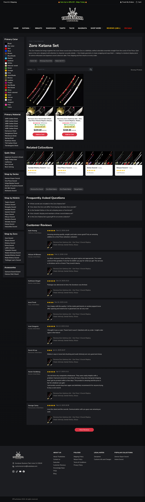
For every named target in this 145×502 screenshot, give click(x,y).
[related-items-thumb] (40, 158)
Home (15, 28)
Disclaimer (97, 457)
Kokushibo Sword (11, 227)
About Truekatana (59, 457)
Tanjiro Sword (10, 202)
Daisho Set (33, 61)
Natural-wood (13, 66)
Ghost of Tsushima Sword (14, 186)
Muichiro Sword (10, 219)
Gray (9, 73)
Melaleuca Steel (11, 136)
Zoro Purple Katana (65, 189)
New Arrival (9, 164)
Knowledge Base (59, 468)
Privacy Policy (78, 465)
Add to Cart (40, 134)
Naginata (82, 28)
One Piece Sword (11, 181)
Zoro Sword (9, 238)
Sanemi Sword (10, 212)
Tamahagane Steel (11, 146)
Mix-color (11, 46)
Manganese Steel (11, 133)
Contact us (56, 459)
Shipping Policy (78, 457)
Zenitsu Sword (10, 205)
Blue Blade (11, 56)
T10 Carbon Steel (11, 143)
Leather (10, 80)
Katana (26, 28)
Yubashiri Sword (10, 250)
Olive (9, 90)
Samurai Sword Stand (12, 272)
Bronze (10, 78)
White (10, 63)
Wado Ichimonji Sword (13, 253)
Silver (10, 100)
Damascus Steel (10, 131)
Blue (9, 51)
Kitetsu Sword (10, 243)
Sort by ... (31, 69)
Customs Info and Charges (102, 459)
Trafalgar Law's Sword (13, 260)
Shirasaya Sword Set (46, 61)
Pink (9, 105)
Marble (10, 58)
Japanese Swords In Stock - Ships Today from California (14, 159)
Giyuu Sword (9, 214)
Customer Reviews (59, 465)
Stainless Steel (10, 141)
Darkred (10, 61)
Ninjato (38, 28)
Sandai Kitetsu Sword (12, 255)
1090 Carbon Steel (11, 126)
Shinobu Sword (10, 222)
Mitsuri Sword (10, 217)
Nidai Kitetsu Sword (12, 258)
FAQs (55, 471)
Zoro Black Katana (51, 189)
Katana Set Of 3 (59, 61)
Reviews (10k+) (113, 28)
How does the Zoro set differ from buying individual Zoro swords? (53, 207)
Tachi (71, 28)
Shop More (97, 28)
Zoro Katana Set (39, 41)
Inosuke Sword (10, 209)
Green (10, 68)
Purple (10, 83)
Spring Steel (9, 138)
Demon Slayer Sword (12, 178)
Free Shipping (40, 125)
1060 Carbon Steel (11, 121)
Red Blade (11, 85)
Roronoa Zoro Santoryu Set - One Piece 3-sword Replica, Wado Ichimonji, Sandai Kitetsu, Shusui (69, 120)
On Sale (128, 28)
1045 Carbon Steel (11, 119)
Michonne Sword (10, 191)
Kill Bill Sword (10, 188)
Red (9, 48)
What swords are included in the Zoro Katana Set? (47, 204)
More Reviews (84, 430)
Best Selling (9, 167)
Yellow (10, 97)
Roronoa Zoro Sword (37, 189)
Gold (9, 95)
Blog (54, 474)
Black (9, 44)
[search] (91, 69)
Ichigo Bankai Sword (12, 183)
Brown (10, 53)
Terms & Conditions (80, 462)
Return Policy (78, 459)
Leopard (10, 102)
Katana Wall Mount (12, 274)
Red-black (11, 88)
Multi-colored (12, 92)
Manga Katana (78, 189)
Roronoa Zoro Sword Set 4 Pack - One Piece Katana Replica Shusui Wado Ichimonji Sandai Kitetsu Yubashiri (40, 120)
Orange (10, 70)
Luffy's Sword (9, 248)
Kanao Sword (9, 224)
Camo (10, 107)
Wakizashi (51, 28)
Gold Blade (12, 75)
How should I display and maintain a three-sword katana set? (51, 213)
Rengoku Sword (10, 207)
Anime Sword (118, 459)
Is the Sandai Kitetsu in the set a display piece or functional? (51, 210)
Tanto (62, 28)
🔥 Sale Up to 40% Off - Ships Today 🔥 (72, 2)
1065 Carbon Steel (11, 123)
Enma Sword (9, 245)
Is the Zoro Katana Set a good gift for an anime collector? (50, 217)
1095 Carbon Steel (11, 128)
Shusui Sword (10, 241)
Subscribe (56, 462)
